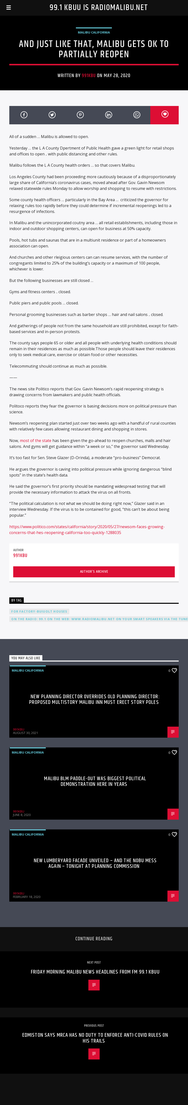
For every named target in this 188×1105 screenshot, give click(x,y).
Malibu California (94, 32)
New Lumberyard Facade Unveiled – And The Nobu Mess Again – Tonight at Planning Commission (95, 863)
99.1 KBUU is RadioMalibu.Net (99, 7)
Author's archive (94, 572)
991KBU (89, 76)
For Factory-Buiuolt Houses (39, 611)
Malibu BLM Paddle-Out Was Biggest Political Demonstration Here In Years (95, 781)
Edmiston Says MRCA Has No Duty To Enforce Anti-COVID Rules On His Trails (95, 1038)
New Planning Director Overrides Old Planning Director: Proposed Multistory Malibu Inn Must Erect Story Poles (94, 699)
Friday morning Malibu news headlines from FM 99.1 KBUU (95, 972)
